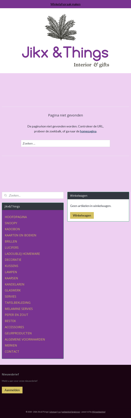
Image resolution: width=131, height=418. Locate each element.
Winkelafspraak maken (65, 4)
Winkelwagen (82, 215)
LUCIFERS (12, 247)
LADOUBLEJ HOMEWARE (22, 254)
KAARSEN (11, 278)
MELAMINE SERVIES (19, 309)
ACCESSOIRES (14, 327)
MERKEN (11, 345)
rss (59, 412)
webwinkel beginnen (71, 412)
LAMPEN (11, 272)
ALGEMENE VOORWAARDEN (25, 339)
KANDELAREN (14, 284)
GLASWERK (13, 290)
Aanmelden (12, 390)
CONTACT (12, 351)
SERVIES (10, 296)
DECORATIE (13, 260)
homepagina (88, 131)
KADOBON (12, 229)
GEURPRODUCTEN (18, 333)
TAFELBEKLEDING (18, 303)
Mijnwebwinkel (98, 412)
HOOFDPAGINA (16, 217)
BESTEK (10, 321)
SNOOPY (11, 223)
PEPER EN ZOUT (16, 315)
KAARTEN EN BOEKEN (20, 235)
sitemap (53, 412)
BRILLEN (11, 241)
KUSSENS (11, 266)
